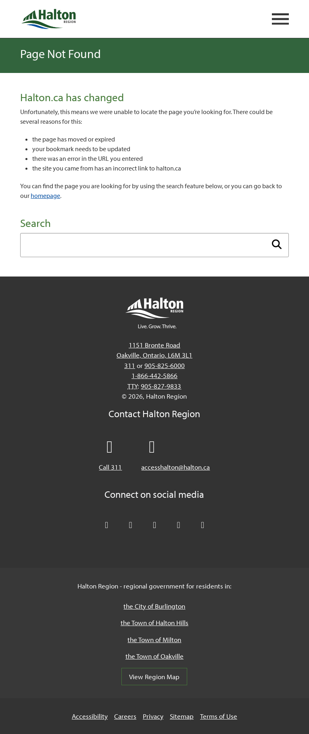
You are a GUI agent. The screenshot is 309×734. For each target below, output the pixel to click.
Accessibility (90, 716)
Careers (125, 716)
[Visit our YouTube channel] (178, 525)
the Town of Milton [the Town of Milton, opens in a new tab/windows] (154, 639)
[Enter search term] (154, 245)
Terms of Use (218, 716)
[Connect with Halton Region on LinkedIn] (154, 525)
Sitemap (182, 716)
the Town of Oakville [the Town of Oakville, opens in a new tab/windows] (154, 656)
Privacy (153, 716)
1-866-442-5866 (154, 375)
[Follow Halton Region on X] (106, 525)
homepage (45, 195)
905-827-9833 (161, 386)
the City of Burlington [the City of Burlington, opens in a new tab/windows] (154, 606)
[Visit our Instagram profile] (202, 525)
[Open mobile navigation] (280, 19)
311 (129, 365)
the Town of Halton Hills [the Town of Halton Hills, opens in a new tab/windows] (154, 622)
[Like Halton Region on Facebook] (130, 525)
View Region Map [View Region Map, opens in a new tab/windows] (154, 676)
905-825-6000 (164, 365)
